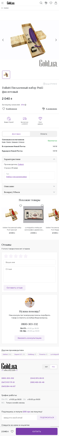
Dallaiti (6, 8)
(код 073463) (51, 84)
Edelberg (32, 354)
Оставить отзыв (14, 287)
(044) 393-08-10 (37, 378)
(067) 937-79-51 (8, 382)
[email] (20, 417)
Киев (3, 142)
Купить (37, 431)
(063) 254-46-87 (8, 386)
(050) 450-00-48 (37, 382)
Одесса (21, 142)
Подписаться (47, 417)
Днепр (8, 142)
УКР (46, 367)
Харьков (15, 142)
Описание (9, 186)
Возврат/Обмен (12, 192)
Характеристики (12, 159)
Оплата (43, 134)
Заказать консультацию (29, 338)
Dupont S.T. (19, 354)
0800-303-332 (29, 324)
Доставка (16, 134)
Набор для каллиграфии (16, 177)
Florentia (43, 354)
